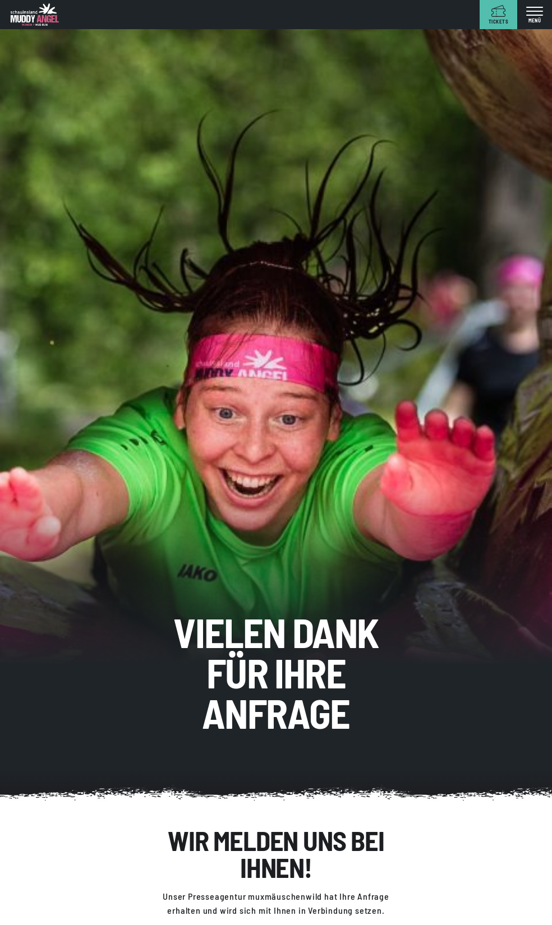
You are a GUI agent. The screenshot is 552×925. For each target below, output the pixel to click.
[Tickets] (498, 14)
